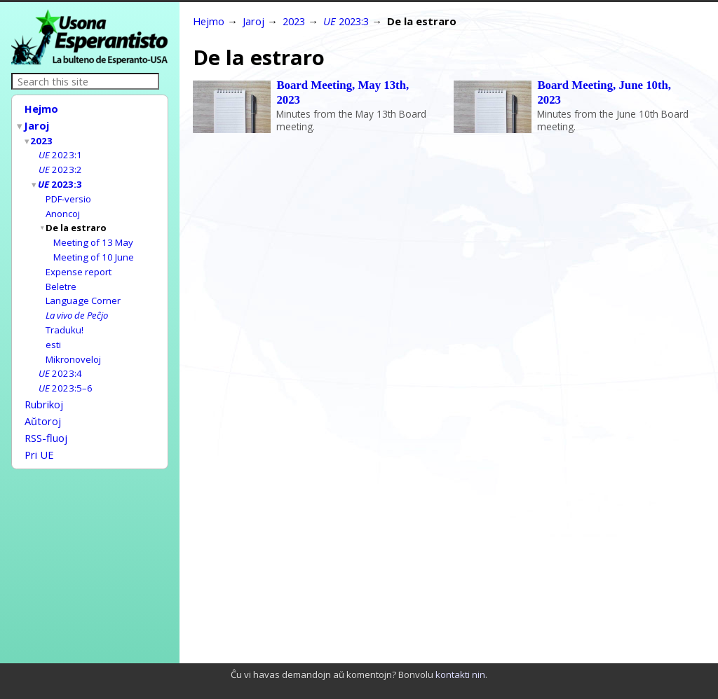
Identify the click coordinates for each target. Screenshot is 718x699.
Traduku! (64, 318)
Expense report (78, 262)
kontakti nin (460, 674)
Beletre (61, 276)
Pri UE (39, 435)
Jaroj (37, 124)
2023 (42, 138)
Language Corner (83, 290)
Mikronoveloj (73, 346)
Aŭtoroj (43, 404)
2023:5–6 (66, 373)
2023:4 (60, 359)
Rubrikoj (44, 389)
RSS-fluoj (46, 420)
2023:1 (60, 151)
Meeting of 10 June (93, 248)
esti (53, 332)
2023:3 (61, 179)
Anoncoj (63, 207)
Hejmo (41, 109)
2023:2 (60, 165)
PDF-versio (68, 193)
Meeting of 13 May (93, 234)
